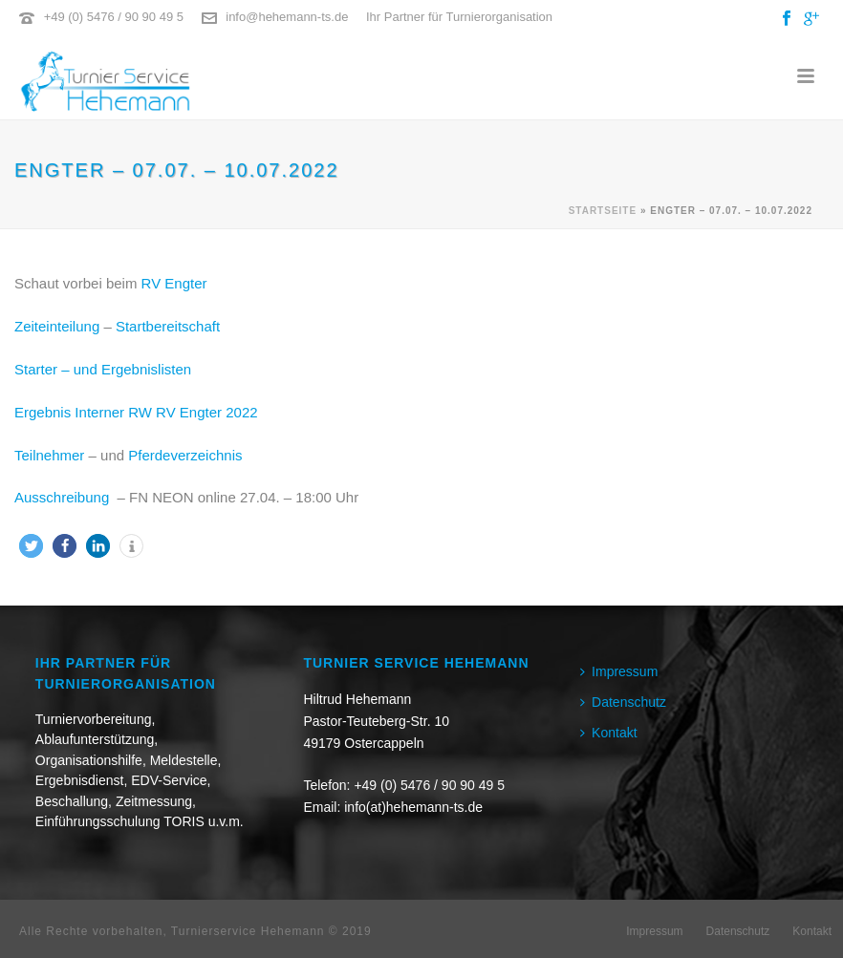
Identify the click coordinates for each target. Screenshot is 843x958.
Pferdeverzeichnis (185, 455)
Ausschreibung (63, 497)
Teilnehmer (49, 455)
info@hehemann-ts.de (287, 17)
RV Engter (174, 283)
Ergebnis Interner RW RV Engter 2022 (136, 412)
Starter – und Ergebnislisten (102, 369)
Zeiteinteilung (56, 326)
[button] (31, 546)
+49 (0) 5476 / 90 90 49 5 (114, 17)
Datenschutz (623, 702)
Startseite (603, 210)
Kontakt (608, 732)
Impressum (619, 671)
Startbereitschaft (168, 326)
